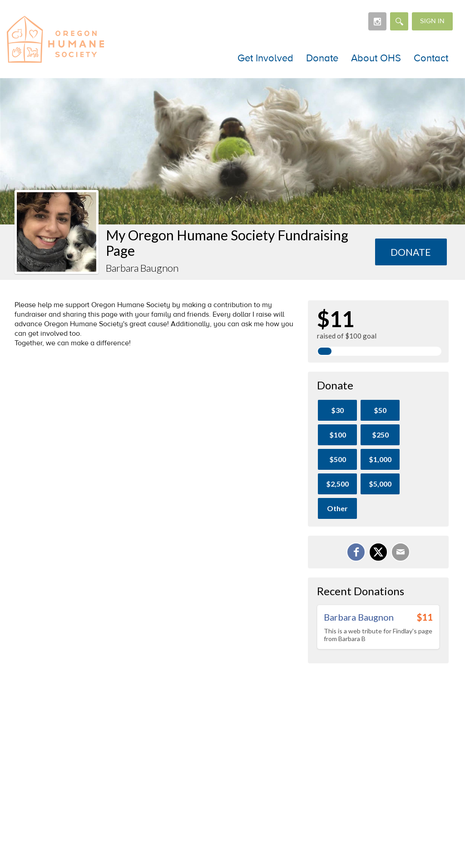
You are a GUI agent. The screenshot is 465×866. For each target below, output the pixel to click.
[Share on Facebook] (356, 552)
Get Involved (265, 58)
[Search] (399, 21)
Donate (322, 58)
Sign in (432, 21)
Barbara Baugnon (359, 617)
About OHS (376, 58)
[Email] (400, 552)
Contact (431, 58)
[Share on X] (378, 552)
